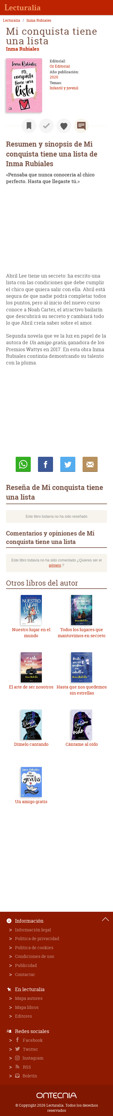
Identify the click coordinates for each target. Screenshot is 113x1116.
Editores (23, 1016)
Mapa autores (28, 998)
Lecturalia (11, 20)
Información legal (33, 930)
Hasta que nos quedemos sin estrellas (82, 690)
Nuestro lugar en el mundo (31, 632)
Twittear (67, 464)
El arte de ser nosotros (31, 687)
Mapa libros (27, 1007)
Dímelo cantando (31, 744)
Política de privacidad (37, 938)
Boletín (29, 1076)
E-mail (90, 464)
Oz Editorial (60, 66)
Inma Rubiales (39, 20)
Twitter (30, 1049)
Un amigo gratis (31, 801)
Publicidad (26, 965)
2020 (54, 77)
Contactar (25, 974)
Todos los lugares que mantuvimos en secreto (81, 632)
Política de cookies (34, 947)
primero (55, 565)
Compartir (45, 464)
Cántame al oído (82, 744)
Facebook (32, 1040)
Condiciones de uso (34, 956)
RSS (26, 1067)
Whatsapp (23, 464)
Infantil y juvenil (64, 88)
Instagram (32, 1058)
